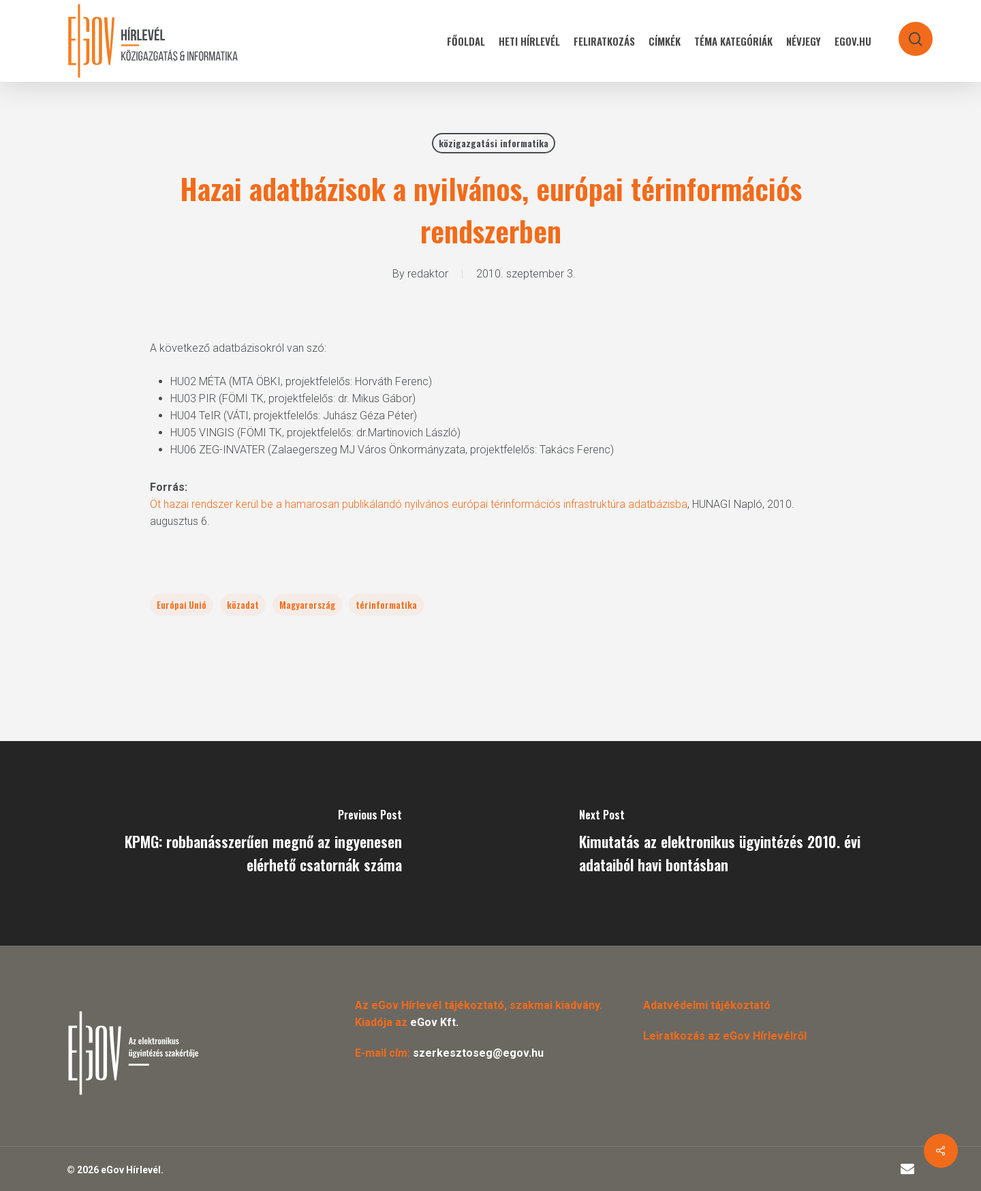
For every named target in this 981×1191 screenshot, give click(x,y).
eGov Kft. (434, 1022)
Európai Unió (181, 604)
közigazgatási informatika (493, 143)
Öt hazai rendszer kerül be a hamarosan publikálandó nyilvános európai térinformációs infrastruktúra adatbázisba (418, 504)
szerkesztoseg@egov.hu (478, 1052)
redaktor (427, 273)
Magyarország (307, 604)
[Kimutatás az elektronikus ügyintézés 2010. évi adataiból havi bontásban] (735, 843)
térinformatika (386, 604)
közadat (243, 604)
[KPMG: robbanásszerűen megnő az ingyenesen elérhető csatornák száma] (245, 843)
